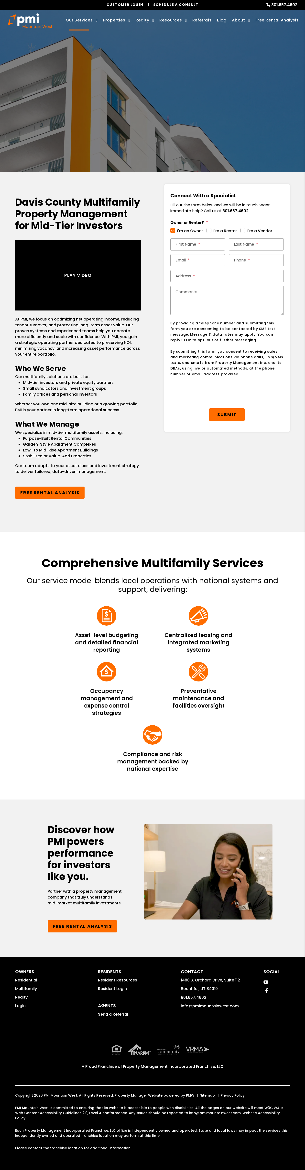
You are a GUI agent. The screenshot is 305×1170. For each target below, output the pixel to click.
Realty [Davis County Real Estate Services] (142, 20)
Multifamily (26, 988)
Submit (196, 121)
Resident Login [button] (112, 988)
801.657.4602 (284, 5)
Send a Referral (113, 1014)
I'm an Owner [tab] (190, 231)
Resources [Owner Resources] (170, 20)
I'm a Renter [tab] (225, 231)
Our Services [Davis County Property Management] (79, 20)
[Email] (197, 260)
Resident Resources (117, 980)
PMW (190, 1095)
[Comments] (227, 300)
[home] (30, 20)
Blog (222, 20)
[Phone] (256, 260)
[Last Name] (256, 244)
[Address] (227, 276)
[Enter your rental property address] (134, 121)
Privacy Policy (233, 1095)
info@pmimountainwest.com (210, 1006)
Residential (26, 980)
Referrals (202, 20)
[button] (265, 982)
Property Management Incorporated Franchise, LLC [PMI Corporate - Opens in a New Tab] (173, 1066)
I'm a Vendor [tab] (259, 231)
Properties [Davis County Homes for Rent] (114, 20)
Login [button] (20, 1006)
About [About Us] (238, 20)
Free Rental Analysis (277, 20)
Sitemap (207, 1095)
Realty (21, 997)
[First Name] (197, 244)
